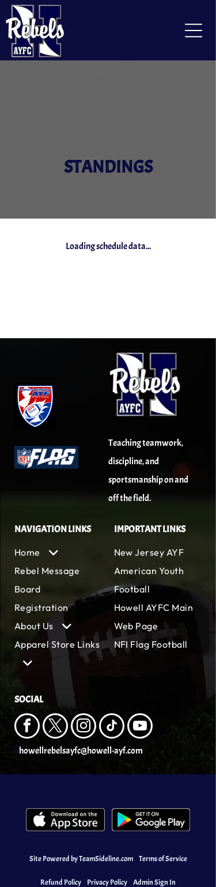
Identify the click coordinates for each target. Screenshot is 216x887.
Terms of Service (163, 858)
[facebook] (27, 727)
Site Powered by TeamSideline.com (81, 858)
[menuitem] (58, 552)
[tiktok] (111, 727)
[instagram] (83, 727)
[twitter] (55, 727)
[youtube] (140, 727)
